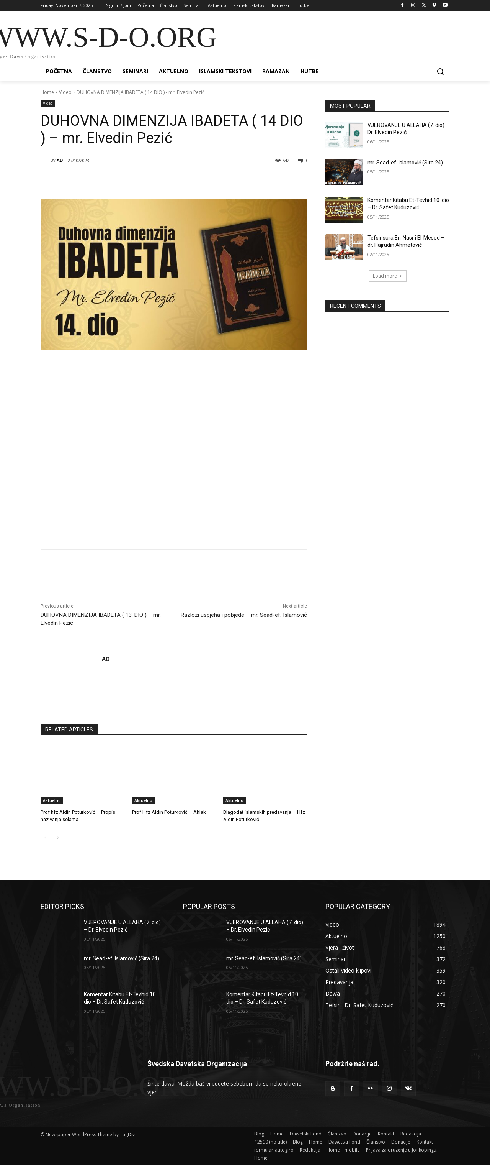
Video (65, 92)
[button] (440, 71)
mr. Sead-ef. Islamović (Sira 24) (405, 162)
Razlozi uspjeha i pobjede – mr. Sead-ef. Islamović (244, 614)
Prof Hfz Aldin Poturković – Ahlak (169, 812)
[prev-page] (45, 838)
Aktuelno (52, 800)
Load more (387, 276)
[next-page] (57, 838)
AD (60, 160)
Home (47, 92)
